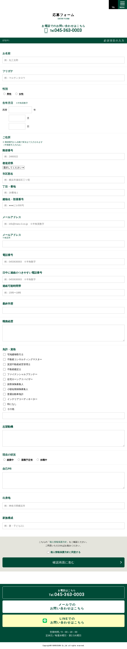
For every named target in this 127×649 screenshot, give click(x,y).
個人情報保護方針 (58, 542)
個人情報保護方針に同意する (64, 552)
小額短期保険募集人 (15, 389)
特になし (10, 404)
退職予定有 (25, 460)
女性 (19, 94)
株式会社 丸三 (15, 4)
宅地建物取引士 (13, 354)
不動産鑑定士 (12, 369)
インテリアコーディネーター (20, 399)
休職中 (42, 460)
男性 (7, 94)
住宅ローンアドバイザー (18, 379)
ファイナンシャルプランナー (20, 374)
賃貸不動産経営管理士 (16, 364)
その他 (8, 409)
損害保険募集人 (13, 384)
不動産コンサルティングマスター (22, 359)
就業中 (8, 460)
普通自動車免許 (13, 394)
